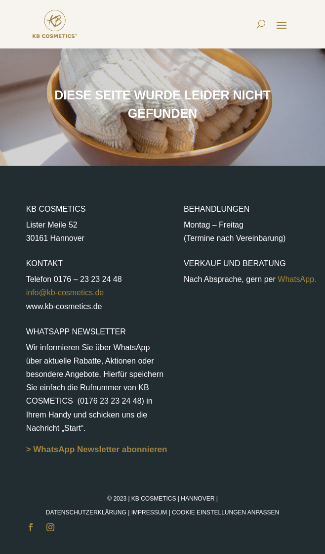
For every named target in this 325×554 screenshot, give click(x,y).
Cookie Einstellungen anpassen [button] (225, 512)
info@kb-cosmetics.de (65, 292)
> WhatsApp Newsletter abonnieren (96, 449)
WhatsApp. (296, 279)
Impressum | (205, 512)
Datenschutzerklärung (86, 512)
